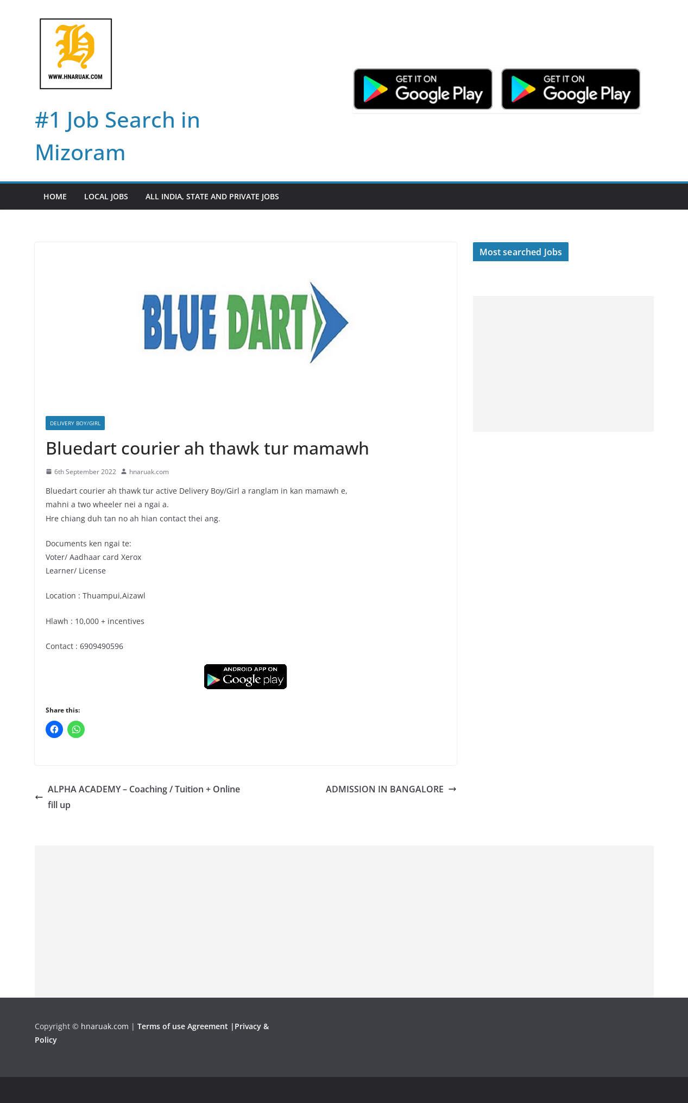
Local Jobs (106, 196)
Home (55, 196)
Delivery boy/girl (75, 423)
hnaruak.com (149, 471)
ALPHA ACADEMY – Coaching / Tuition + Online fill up (137, 797)
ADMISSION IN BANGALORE (391, 789)
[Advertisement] (563, 364)
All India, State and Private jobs (212, 196)
